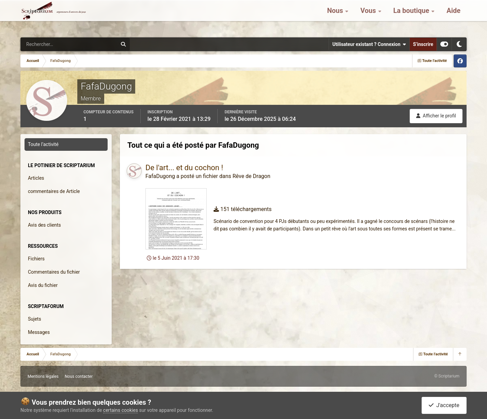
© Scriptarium (446, 376)
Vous (368, 17)
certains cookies (120, 410)
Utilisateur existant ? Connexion (369, 44)
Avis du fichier (43, 285)
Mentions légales (43, 376)
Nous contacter (79, 376)
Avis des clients (44, 225)
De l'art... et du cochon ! (184, 167)
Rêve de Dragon (251, 176)
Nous (336, 17)
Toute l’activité (43, 144)
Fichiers (36, 258)
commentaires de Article (54, 191)
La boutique (412, 17)
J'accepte (444, 405)
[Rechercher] (50, 44)
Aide (453, 17)
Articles (36, 178)
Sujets (34, 319)
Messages (39, 332)
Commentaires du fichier (54, 272)
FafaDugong (160, 176)
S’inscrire (423, 44)
